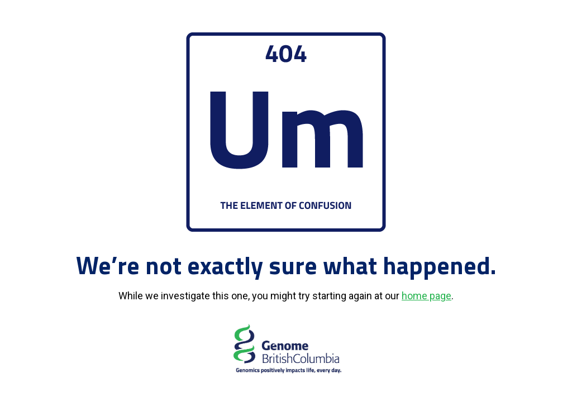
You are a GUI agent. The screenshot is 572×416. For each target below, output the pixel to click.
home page (426, 296)
